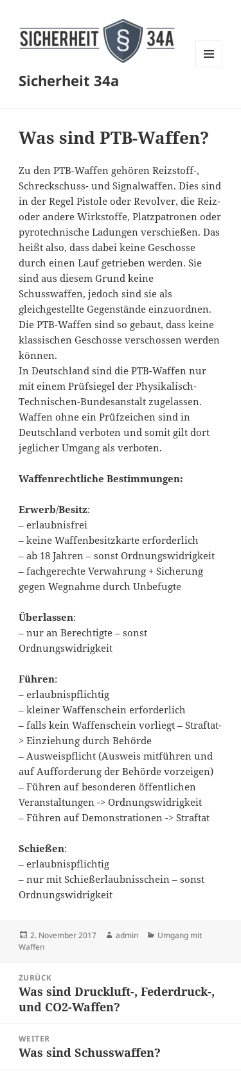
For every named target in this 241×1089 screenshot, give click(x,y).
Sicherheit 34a (69, 80)
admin (127, 935)
